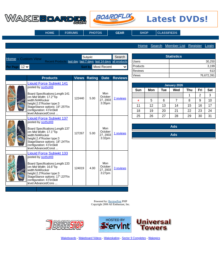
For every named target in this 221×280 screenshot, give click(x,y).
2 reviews (120, 98)
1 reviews (120, 133)
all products (120, 61)
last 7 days (87, 61)
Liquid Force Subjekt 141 (48, 83)
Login (209, 46)
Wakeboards (68, 238)
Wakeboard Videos (90, 238)
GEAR (120, 32)
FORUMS (71, 32)
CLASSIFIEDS (167, 32)
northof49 (47, 87)
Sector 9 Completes (134, 238)
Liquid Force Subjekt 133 (48, 153)
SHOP (144, 32)
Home (143, 46)
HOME (49, 32)
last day (73, 61)
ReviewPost (115, 201)
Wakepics (154, 238)
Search (156, 46)
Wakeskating (112, 238)
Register (195, 46)
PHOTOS (95, 32)
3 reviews (120, 168)
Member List (175, 46)
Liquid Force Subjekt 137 (48, 118)
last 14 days (103, 61)
